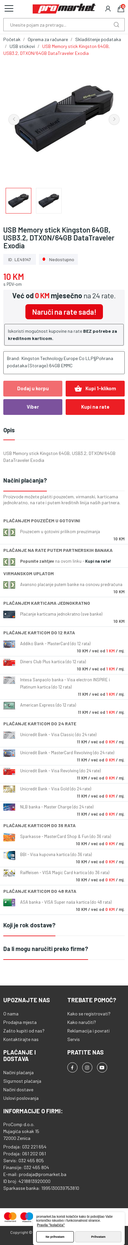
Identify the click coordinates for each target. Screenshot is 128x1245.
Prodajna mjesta (20, 1022)
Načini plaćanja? (25, 480)
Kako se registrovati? (89, 1013)
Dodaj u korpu (33, 388)
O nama (10, 1013)
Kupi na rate (95, 407)
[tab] (64, 480)
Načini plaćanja (18, 1072)
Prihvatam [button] (98, 1236)
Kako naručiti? (81, 1022)
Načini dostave (18, 1089)
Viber (33, 407)
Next (114, 119)
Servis (73, 1039)
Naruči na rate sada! (64, 311)
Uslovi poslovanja (21, 1098)
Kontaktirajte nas (21, 1039)
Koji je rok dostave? (29, 925)
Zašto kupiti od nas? (24, 1030)
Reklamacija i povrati (88, 1030)
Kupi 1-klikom (95, 389)
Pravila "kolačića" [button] (51, 1225)
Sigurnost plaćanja (22, 1081)
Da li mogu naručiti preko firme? (45, 948)
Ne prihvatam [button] (55, 1236)
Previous (13, 119)
